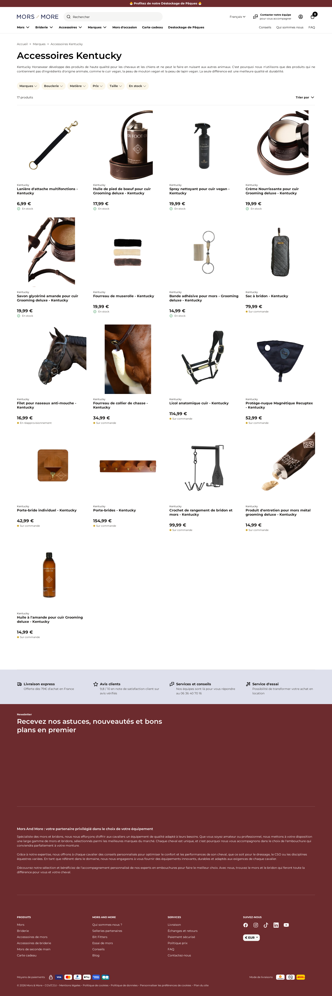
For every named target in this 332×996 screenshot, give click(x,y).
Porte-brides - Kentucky (114, 510)
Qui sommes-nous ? (107, 925)
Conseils (265, 27)
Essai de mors (102, 943)
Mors (20, 925)
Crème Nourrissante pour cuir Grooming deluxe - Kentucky (272, 191)
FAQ (311, 27)
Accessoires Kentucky (67, 44)
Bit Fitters (99, 937)
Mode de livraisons (261, 977)
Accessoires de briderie (34, 943)
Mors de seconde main (33, 949)
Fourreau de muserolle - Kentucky (123, 296)
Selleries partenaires (107, 931)
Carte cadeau (152, 27)
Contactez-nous (179, 955)
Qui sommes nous (289, 27)
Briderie (23, 931)
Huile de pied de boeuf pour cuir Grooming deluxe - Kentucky (122, 191)
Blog (96, 955)
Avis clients (110, 684)
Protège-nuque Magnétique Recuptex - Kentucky (279, 405)
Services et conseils (193, 684)
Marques (39, 44)
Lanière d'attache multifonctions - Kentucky (47, 191)
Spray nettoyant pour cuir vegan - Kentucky (199, 191)
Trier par (305, 97)
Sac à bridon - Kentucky (267, 296)
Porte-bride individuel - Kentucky (47, 510)
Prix (98, 86)
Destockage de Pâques (186, 27)
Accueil (22, 44)
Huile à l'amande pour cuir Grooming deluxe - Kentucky (50, 619)
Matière (78, 86)
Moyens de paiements (31, 977)
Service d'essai (265, 684)
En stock (137, 86)
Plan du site (201, 985)
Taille (116, 86)
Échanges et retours (183, 931)
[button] (238, 17)
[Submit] (68, 16)
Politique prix (177, 943)
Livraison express (39, 684)
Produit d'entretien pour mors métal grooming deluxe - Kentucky (278, 512)
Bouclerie (53, 86)
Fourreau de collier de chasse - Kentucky (120, 405)
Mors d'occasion (124, 27)
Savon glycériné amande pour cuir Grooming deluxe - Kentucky (47, 298)
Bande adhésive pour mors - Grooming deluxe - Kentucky (203, 298)
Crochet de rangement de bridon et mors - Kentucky (200, 512)
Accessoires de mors (32, 937)
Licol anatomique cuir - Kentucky (199, 403)
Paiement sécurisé (181, 937)
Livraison (174, 925)
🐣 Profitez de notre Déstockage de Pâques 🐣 (166, 3)
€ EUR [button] (250, 937)
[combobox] (113, 16)
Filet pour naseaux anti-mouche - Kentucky (46, 405)
